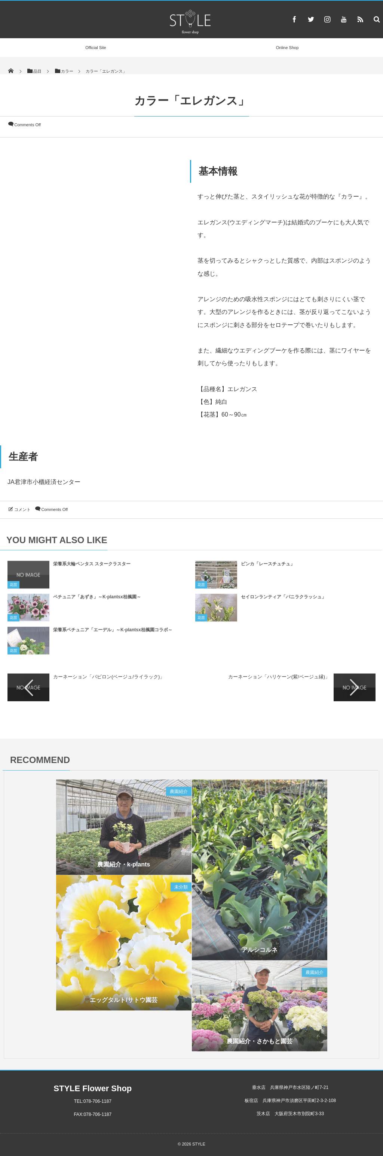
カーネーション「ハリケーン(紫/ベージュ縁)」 (279, 677)
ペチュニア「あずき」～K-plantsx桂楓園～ (97, 599)
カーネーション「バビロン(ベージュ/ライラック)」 (109, 677)
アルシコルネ (260, 952)
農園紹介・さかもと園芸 (259, 1043)
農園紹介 (179, 793)
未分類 (181, 889)
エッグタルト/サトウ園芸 (123, 1002)
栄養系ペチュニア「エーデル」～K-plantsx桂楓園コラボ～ (112, 632)
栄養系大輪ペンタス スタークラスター (92, 566)
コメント (22, 509)
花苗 (13, 587)
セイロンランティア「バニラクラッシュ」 (283, 599)
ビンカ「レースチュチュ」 (268, 566)
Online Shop (287, 47)
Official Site (95, 47)
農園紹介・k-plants (123, 866)
